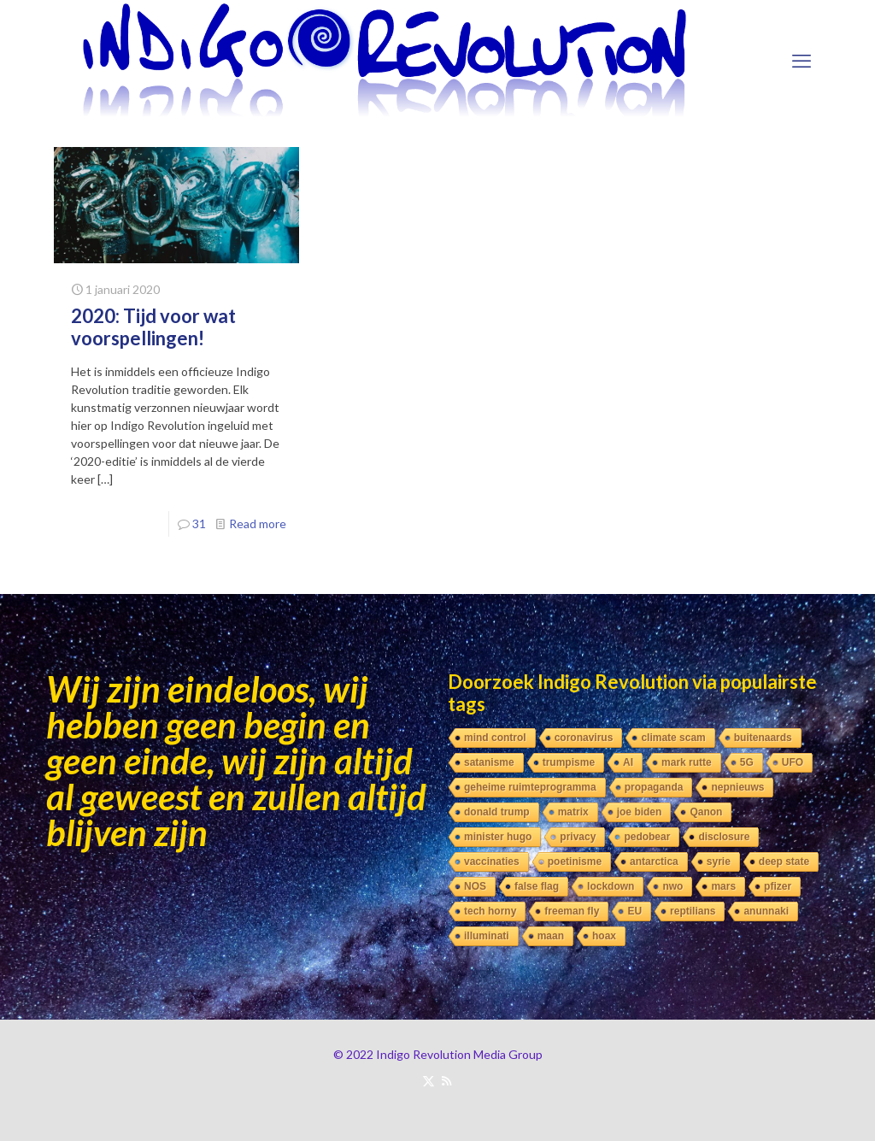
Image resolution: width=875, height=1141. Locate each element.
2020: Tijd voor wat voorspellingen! (153, 327)
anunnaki (766, 911)
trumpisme (569, 762)
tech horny (490, 911)
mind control (495, 738)
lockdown (610, 886)
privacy (578, 837)
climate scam (673, 738)
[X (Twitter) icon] (428, 1080)
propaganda (654, 787)
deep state (784, 862)
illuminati (486, 936)
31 (199, 523)
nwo (672, 886)
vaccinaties (492, 862)
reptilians (692, 911)
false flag (536, 886)
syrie (719, 862)
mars (723, 886)
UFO (792, 762)
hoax (604, 936)
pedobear (647, 837)
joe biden (639, 812)
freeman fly (571, 911)
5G (747, 762)
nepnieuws (737, 787)
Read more (257, 523)
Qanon (706, 812)
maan (550, 936)
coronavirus (584, 738)
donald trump (497, 812)
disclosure (723, 837)
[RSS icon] (446, 1080)
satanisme (489, 762)
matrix (573, 812)
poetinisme (575, 862)
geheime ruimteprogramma (530, 787)
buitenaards (763, 738)
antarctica (654, 862)
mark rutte (686, 762)
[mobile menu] (801, 60)
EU (634, 911)
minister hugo (497, 837)
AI (628, 762)
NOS (475, 886)
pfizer (777, 886)
